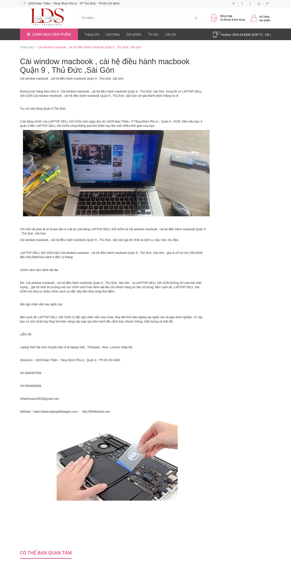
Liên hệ (170, 34)
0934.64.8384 (242, 34)
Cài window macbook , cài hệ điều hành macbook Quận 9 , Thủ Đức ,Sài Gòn (72, 78)
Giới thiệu (113, 34)
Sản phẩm (134, 34)
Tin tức (153, 34)
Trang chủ (91, 34)
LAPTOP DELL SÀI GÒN (65, 121)
